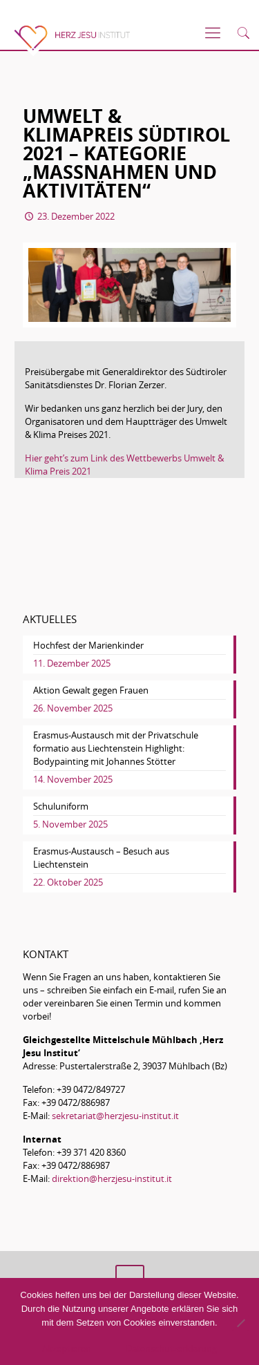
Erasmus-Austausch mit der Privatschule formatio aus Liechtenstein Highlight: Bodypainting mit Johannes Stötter (115, 748)
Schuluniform (60, 806)
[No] (240, 1323)
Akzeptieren (66, 1348)
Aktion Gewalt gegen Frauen (90, 690)
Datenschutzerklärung (171, 1348)
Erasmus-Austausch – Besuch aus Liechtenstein (101, 857)
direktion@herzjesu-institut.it (112, 1178)
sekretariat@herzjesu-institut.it (115, 1115)
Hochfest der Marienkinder (88, 645)
